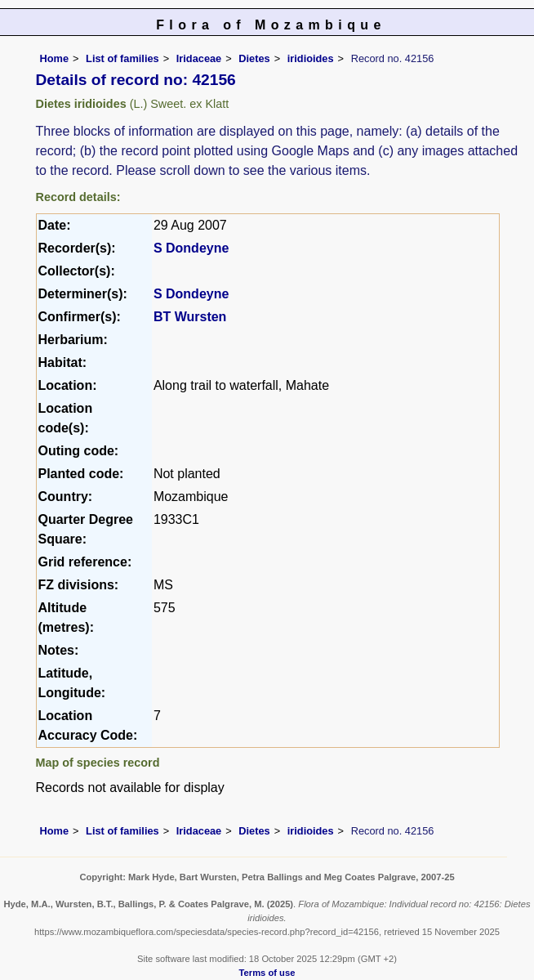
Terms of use (267, 973)
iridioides (310, 58)
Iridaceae (199, 58)
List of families (122, 58)
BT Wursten (190, 317)
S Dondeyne (191, 248)
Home (54, 58)
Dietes (253, 58)
